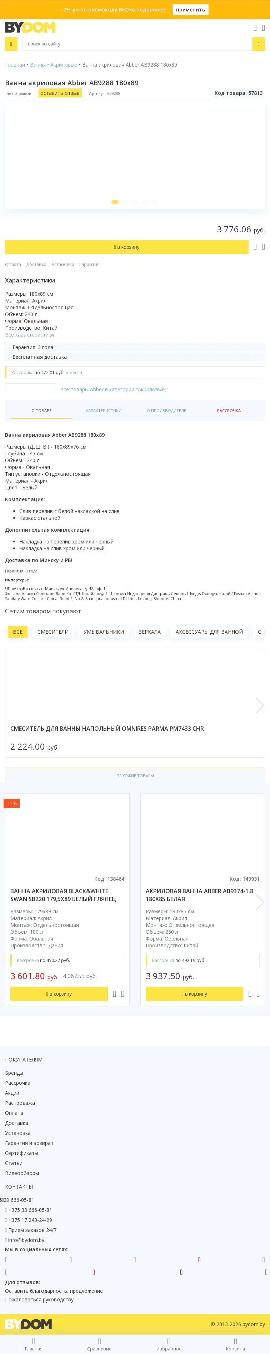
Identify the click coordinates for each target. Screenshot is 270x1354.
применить (190, 9)
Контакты (19, 1186)
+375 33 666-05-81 (30, 1209)
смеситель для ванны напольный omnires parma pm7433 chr (107, 728)
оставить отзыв (60, 93)
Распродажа (20, 1102)
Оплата (13, 264)
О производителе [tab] (166, 410)
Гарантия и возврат (29, 1143)
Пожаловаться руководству (39, 1299)
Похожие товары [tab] (135, 775)
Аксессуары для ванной (209, 631)
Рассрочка (17, 1082)
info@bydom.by (26, 1240)
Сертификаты (21, 1153)
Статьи (13, 1163)
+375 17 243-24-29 (30, 1220)
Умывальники (104, 631)
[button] (115, 202)
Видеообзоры (22, 1173)
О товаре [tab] (41, 410)
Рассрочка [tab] (229, 410)
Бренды (14, 1072)
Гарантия (89, 264)
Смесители (53, 631)
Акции (12, 1092)
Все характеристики (29, 334)
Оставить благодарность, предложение (54, 1290)
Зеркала (150, 631)
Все (17, 631)
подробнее (150, 9)
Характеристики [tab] (103, 410)
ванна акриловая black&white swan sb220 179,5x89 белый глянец (63, 895)
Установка (62, 264)
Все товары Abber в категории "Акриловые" (113, 389)
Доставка (36, 264)
